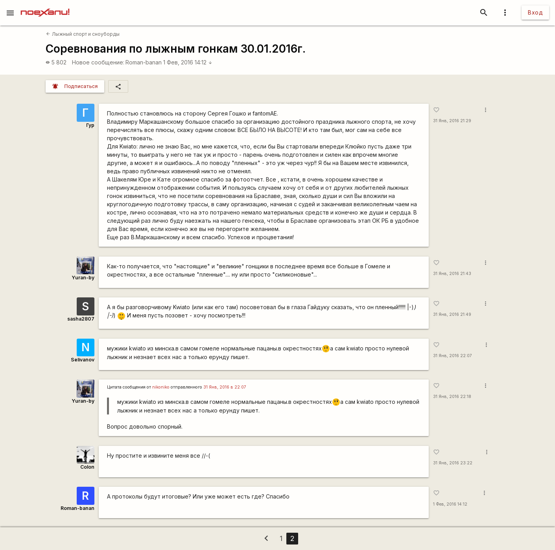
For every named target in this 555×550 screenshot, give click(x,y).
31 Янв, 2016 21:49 (452, 314)
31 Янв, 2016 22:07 (452, 355)
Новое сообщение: (98, 62)
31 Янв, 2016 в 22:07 (224, 387)
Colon (87, 467)
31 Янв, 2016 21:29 (452, 120)
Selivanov (82, 360)
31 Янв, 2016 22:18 (452, 396)
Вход (535, 12)
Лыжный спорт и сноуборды (83, 34)
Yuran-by (83, 277)
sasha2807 (80, 319)
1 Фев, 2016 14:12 (187, 62)
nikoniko (161, 387)
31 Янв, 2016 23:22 (452, 463)
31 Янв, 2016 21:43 (452, 273)
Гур (90, 125)
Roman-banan (143, 62)
